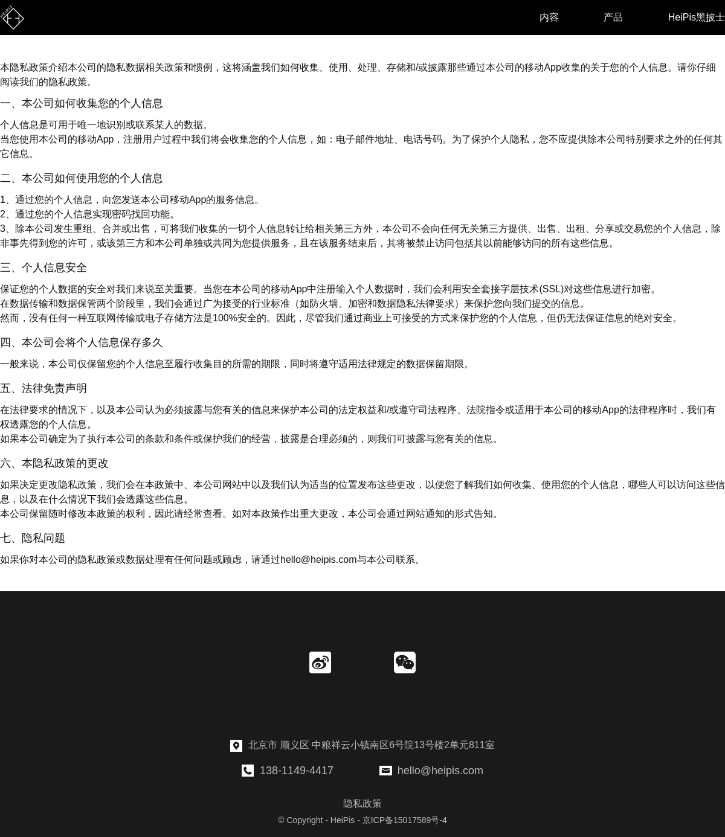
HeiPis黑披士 (696, 17)
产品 (613, 17)
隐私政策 (362, 803)
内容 (549, 17)
